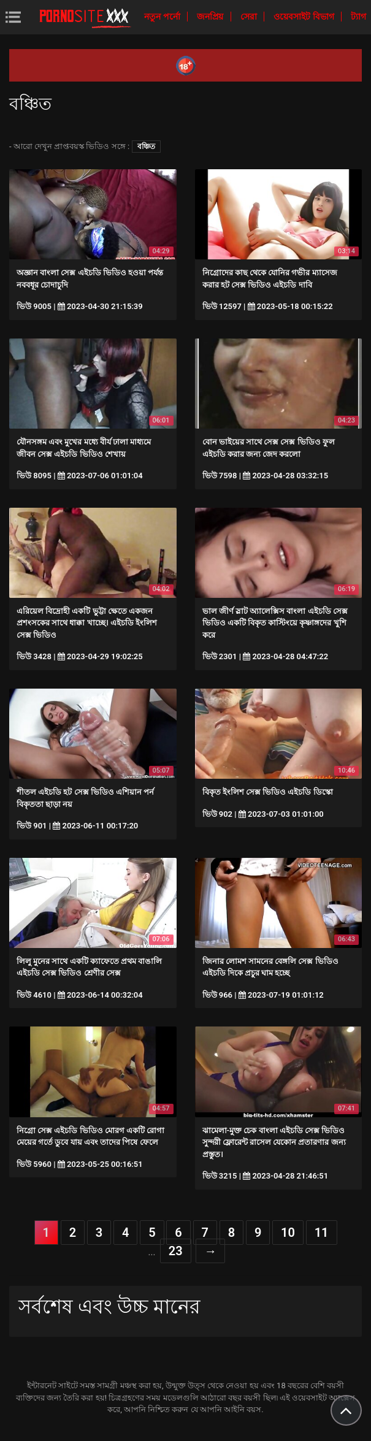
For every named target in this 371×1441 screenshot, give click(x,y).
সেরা (249, 16)
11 (322, 1232)
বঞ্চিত (146, 146)
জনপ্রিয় (211, 16)
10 (288, 1232)
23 (176, 1251)
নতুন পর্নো (163, 16)
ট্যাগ (358, 16)
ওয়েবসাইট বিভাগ (304, 16)
